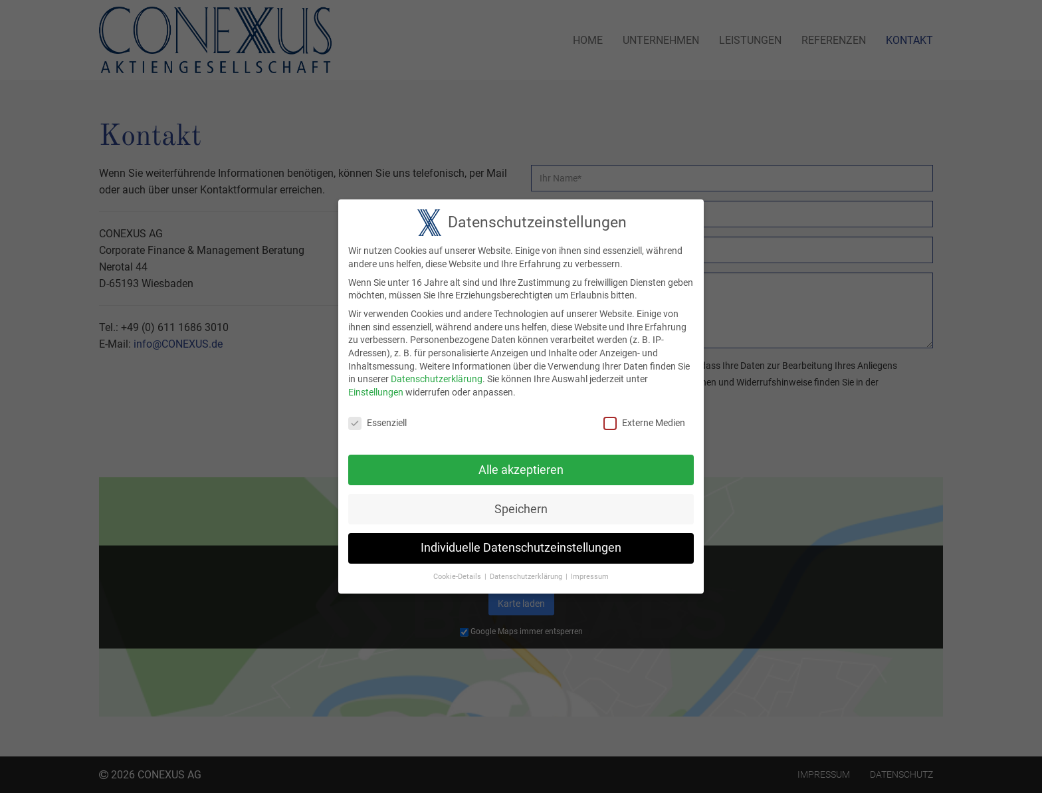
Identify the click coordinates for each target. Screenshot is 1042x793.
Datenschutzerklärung (436, 371)
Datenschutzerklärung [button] (526, 568)
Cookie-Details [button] (457, 568)
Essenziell (377, 415)
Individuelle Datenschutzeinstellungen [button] (521, 539)
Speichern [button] (521, 500)
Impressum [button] (590, 568)
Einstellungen (375, 384)
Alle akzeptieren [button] (521, 462)
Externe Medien (644, 415)
